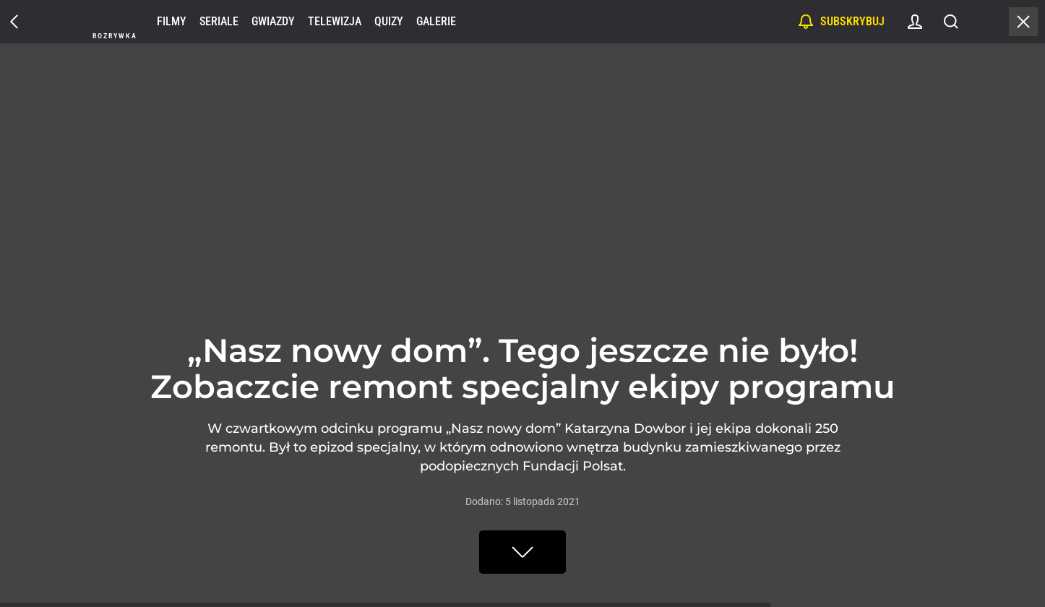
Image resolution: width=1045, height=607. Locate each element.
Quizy (388, 21)
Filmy (171, 21)
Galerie (436, 21)
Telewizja (334, 21)
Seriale (218, 21)
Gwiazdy (273, 21)
